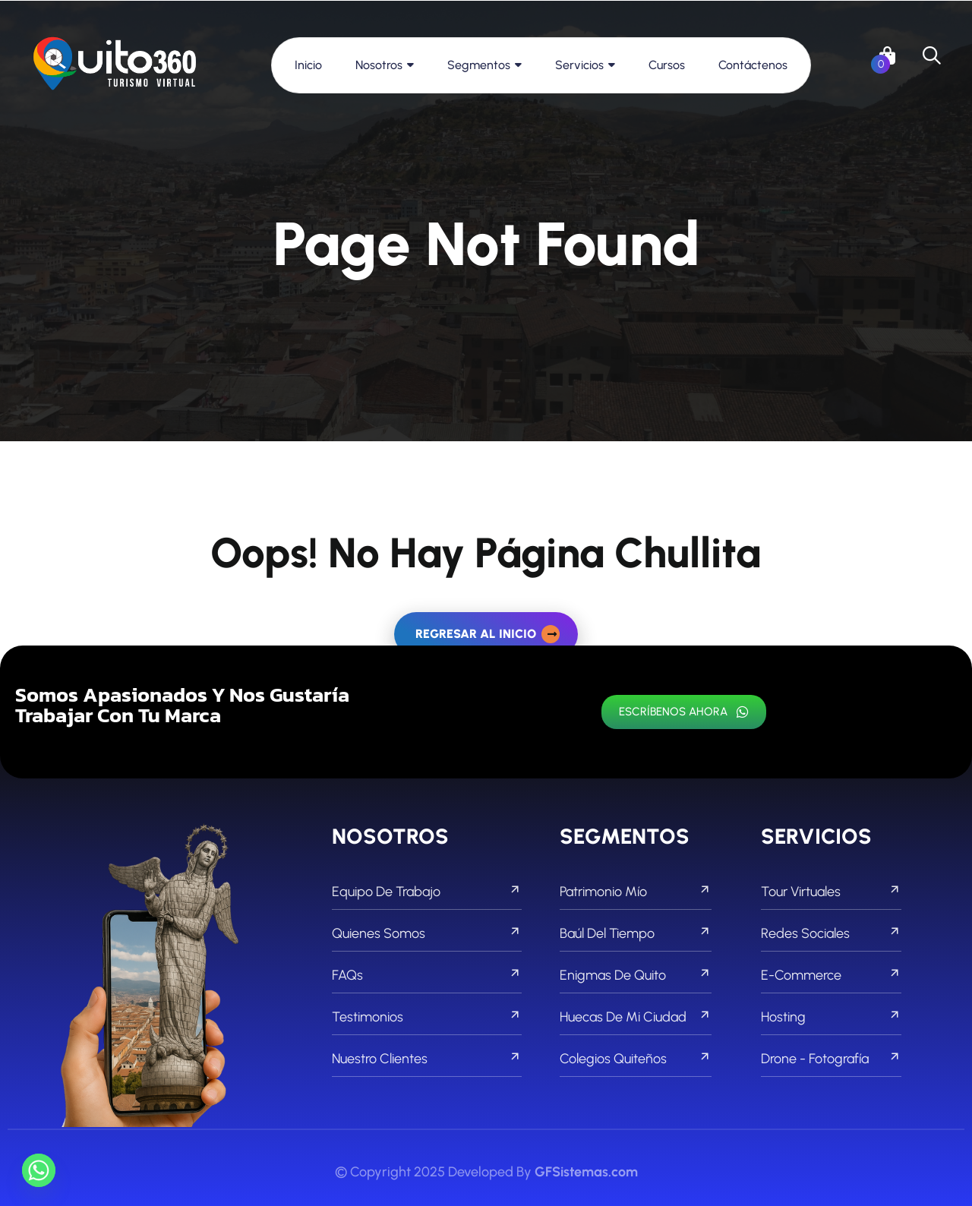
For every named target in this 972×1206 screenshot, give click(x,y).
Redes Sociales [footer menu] (831, 933)
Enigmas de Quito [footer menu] (636, 975)
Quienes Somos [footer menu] (427, 933)
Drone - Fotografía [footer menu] (831, 1058)
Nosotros (378, 65)
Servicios (579, 65)
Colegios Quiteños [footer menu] (636, 1058)
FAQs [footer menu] (427, 975)
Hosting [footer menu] (831, 1017)
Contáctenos (752, 65)
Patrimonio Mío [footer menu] (636, 891)
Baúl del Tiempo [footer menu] (636, 933)
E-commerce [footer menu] (831, 975)
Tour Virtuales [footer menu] (831, 891)
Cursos (667, 65)
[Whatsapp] (38, 1170)
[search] (931, 55)
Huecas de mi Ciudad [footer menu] (636, 1017)
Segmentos (478, 65)
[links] (115, 65)
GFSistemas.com (586, 1171)
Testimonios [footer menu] (427, 1017)
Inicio (308, 65)
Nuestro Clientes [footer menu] (427, 1058)
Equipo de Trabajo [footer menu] (427, 891)
